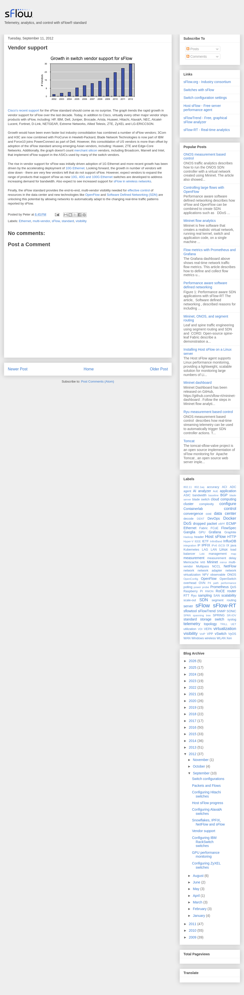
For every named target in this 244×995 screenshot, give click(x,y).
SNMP (221, 611)
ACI (224, 487)
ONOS (231, 574)
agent (187, 491)
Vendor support (28, 48)
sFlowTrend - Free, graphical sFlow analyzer (205, 120)
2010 (193, 930)
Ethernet (25, 221)
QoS (233, 587)
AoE (215, 491)
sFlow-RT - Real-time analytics (206, 130)
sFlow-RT (224, 605)
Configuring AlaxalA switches (207, 811)
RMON (209, 591)
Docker (229, 518)
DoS (187, 523)
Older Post (159, 369)
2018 (193, 714)
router (231, 591)
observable (217, 574)
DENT (200, 518)
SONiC (231, 611)
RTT (186, 595)
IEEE (198, 541)
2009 (193, 937)
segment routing (224, 600)
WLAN (221, 638)
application (228, 491)
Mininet (212, 562)
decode (188, 518)
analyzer (204, 491)
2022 (193, 687)
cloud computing (223, 499)
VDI (200, 629)
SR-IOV (231, 615)
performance (228, 583)
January (199, 916)
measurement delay (221, 558)
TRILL (223, 624)
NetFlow (230, 566)
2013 (193, 747)
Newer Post (18, 369)
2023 (193, 681)
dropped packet (205, 524)
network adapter (210, 570)
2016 (193, 727)
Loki (202, 553)
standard (67, 221)
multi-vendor (41, 221)
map (233, 553)
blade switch (201, 499)
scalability (228, 595)
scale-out (189, 600)
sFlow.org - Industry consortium (207, 82)
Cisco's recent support (23, 110)
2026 (193, 661)
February (200, 909)
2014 (193, 741)
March (198, 902)
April (197, 896)
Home (89, 369)
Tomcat (188, 441)
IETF (205, 541)
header (199, 537)
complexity (206, 504)
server (188, 606)
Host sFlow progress (207, 803)
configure (227, 503)
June (197, 882)
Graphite (230, 532)
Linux (223, 549)
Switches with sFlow (198, 90)
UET (233, 624)
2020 (193, 701)
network (188, 570)
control (230, 508)
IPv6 (214, 545)
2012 (193, 754)
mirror (223, 562)
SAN (217, 595)
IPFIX (206, 545)
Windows (197, 638)
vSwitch (220, 634)
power (197, 587)
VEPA (208, 629)
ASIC (187, 495)
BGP (224, 495)
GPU (202, 532)
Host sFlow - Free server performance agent (202, 108)
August (198, 876)
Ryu (193, 595)
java (233, 545)
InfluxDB (229, 541)
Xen (229, 638)
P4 (209, 583)
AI (194, 491)
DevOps (213, 518)
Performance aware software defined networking (205, 285)
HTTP (231, 537)
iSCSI (221, 545)
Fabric (203, 528)
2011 (193, 924)
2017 (193, 721)
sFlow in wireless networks (132, 181)
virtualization (225, 628)
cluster (188, 504)
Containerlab (193, 509)
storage (206, 619)
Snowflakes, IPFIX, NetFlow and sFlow (208, 822)
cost (208, 514)
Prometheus (219, 587)
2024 (193, 674)
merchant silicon (85, 150)
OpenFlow (92, 195)
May (196, 889)
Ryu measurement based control (208, 412)
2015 (193, 734)
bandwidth (199, 495)
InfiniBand (216, 541)
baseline (213, 495)
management (218, 553)
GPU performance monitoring (206, 855)
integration (189, 545)
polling (187, 587)
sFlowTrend (207, 611)
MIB (202, 562)
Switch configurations (208, 779)
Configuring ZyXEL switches (206, 865)
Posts (192, 49)
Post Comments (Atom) (97, 381)
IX (227, 545)
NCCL (216, 566)
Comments (196, 56)
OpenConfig (190, 578)
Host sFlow (215, 536)
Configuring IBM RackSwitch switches (204, 842)
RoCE (220, 591)
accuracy (213, 487)
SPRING (218, 615)
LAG (205, 549)
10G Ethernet (75, 168)
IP (198, 545)
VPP (210, 634)
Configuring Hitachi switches (206, 794)
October (199, 766)
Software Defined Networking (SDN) (132, 195)
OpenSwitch (228, 579)
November (201, 760)
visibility (81, 221)
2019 (193, 707)
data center (225, 513)
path (216, 583)
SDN (203, 600)
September (201, 773)
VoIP (202, 633)
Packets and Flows (206, 786)
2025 (193, 667)
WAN (187, 638)
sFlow (56, 221)
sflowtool (190, 611)
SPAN (187, 615)
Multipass (202, 566)
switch (219, 619)
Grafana (215, 532)
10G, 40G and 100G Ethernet (91, 177)
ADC (233, 487)
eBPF (221, 523)
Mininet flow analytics (199, 221)
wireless (210, 638)
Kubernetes (191, 549)
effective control (139, 190)
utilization (189, 629)
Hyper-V (188, 541)
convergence (193, 514)
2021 (193, 694)
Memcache (191, 562)
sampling (205, 595)
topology (210, 624)
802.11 (187, 487)
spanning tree (202, 615)
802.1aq (199, 487)
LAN (214, 549)
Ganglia (189, 532)
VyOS (232, 634)
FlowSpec (228, 528)
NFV (205, 574)
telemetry (191, 623)
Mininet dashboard (197, 383)
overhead (189, 583)
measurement (193, 558)
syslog (231, 619)
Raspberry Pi (193, 591)
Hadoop (188, 536)
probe (205, 587)
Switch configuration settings (205, 98)
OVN (202, 583)
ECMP (231, 524)
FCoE (214, 528)
